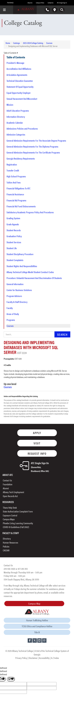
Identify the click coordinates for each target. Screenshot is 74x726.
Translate (10, 2)
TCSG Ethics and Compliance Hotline (37, 626)
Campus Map (34, 603)
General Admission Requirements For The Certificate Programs (33, 152)
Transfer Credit (13, 170)
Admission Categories (16, 134)
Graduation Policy (14, 236)
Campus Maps (9, 519)
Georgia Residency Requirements (21, 158)
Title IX (37, 632)
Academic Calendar (15, 122)
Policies (6, 546)
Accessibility (44, 658)
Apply (37, 433)
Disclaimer (33, 658)
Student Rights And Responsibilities (22, 266)
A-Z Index (55, 658)
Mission (10, 104)
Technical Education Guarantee (20, 80)
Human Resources (10, 542)
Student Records (14, 230)
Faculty (10, 308)
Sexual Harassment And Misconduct (22, 98)
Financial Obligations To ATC (18, 188)
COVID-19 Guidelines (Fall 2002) (16, 527)
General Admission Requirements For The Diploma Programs (32, 146)
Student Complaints (15, 260)
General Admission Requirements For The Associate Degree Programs (36, 140)
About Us (30, 2)
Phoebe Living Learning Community (18, 523)
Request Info (37, 453)
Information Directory (16, 116)
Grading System (13, 218)
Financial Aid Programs (16, 200)
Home (8, 42)
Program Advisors (14, 296)
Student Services (14, 242)
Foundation (7, 484)
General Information (15, 284)
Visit (37, 443)
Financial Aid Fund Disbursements (21, 206)
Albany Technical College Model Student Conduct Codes (30, 272)
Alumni (6, 488)
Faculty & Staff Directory (17, 302)
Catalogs (16, 42)
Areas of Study (13, 314)
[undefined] (11, 679)
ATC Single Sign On (40, 467)
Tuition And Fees (14, 182)
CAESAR (6, 550)
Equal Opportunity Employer (19, 92)
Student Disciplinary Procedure (20, 254)
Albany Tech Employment (13, 492)
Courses (49, 42)
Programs (11, 320)
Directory (7, 538)
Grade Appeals (13, 224)
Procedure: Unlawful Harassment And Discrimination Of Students (34, 278)
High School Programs (16, 176)
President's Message (15, 63)
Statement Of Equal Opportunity (20, 86)
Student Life (12, 248)
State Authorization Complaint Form (18, 511)
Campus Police (40, 2)
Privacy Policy (21, 658)
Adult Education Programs (18, 110)
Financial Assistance (15, 194)
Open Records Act (10, 496)
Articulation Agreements (17, 75)
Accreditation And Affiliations (19, 68)
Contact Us (50, 2)
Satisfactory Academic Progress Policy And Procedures (30, 212)
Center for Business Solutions (19, 290)
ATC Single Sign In (62, 2)
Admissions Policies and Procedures (22, 128)
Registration (12, 164)
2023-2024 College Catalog (33, 42)
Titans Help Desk (10, 507)
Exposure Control (10, 515)
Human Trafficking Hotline (37, 620)
